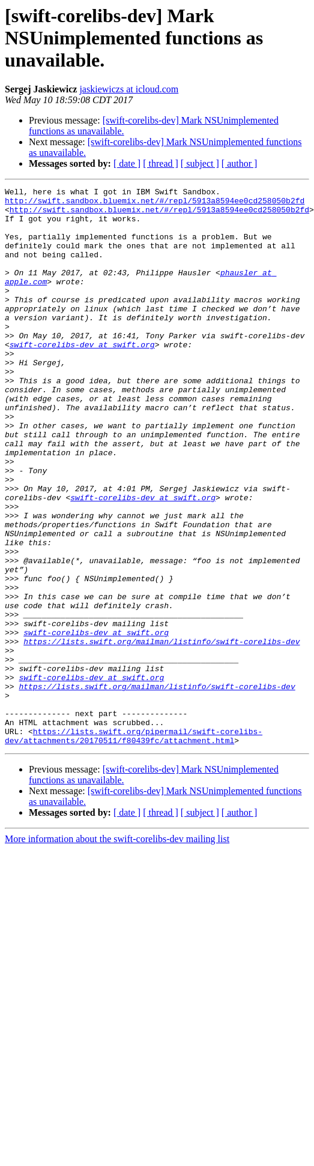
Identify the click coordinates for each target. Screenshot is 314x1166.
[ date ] (126, 163)
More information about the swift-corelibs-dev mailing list (117, 950)
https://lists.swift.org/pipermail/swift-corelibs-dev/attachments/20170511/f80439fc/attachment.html (133, 846)
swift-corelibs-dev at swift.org (82, 376)
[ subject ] (200, 163)
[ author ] (240, 163)
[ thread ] (160, 163)
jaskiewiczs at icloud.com (128, 89)
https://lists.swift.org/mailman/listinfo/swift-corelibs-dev (161, 733)
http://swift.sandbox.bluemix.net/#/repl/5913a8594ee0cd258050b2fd (154, 204)
